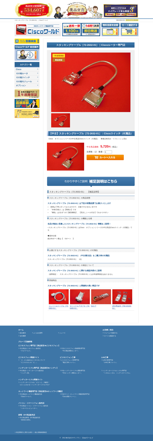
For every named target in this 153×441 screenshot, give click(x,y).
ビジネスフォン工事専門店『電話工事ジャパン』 (70, 361)
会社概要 (23, 336)
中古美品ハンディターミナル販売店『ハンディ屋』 (32, 372)
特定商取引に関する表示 (24, 432)
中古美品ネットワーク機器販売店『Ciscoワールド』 (31, 395)
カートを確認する (110, 336)
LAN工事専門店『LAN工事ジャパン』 (110, 361)
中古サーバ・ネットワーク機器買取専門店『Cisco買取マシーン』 (75, 395)
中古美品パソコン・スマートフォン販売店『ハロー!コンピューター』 (34, 407)
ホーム (21, 330)
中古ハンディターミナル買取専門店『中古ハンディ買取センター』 (73, 372)
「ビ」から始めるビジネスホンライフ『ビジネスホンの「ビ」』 (32, 361)
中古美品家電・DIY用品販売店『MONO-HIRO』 (30, 419)
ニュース (62, 333)
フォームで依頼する (110, 333)
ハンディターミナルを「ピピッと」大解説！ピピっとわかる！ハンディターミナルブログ (35, 384)
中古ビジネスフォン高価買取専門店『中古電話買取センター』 (73, 350)
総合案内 (23, 333)
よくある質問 (37, 333)
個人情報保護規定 (41, 432)
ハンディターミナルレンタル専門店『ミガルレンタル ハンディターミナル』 (117, 372)
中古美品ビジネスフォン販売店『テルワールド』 (30, 350)
